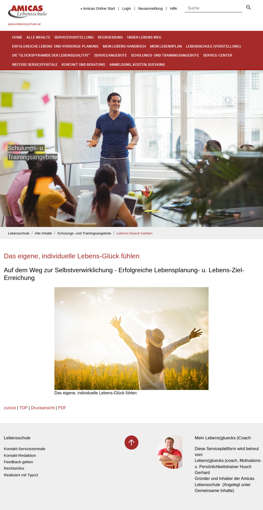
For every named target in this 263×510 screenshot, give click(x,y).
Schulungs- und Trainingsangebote (165, 55)
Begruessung (110, 37)
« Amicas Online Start (97, 8)
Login (126, 8)
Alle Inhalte (38, 37)
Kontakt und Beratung (83, 64)
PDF (62, 408)
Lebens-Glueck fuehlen (135, 233)
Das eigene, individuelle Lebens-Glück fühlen (71, 256)
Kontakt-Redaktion (20, 455)
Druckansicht (42, 408)
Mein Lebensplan (166, 46)
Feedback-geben (18, 462)
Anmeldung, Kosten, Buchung (137, 64)
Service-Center (217, 55)
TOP (23, 408)
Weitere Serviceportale (35, 64)
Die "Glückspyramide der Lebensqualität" (51, 55)
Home (17, 37)
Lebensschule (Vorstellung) (213, 46)
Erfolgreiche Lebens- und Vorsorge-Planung (55, 46)
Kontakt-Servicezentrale (24, 449)
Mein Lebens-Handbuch (124, 46)
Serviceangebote (110, 55)
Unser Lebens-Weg (144, 37)
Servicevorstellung (74, 37)
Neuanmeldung (150, 8)
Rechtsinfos (14, 468)
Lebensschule (19, 233)
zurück (10, 408)
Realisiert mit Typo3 (21, 475)
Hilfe (173, 8)
